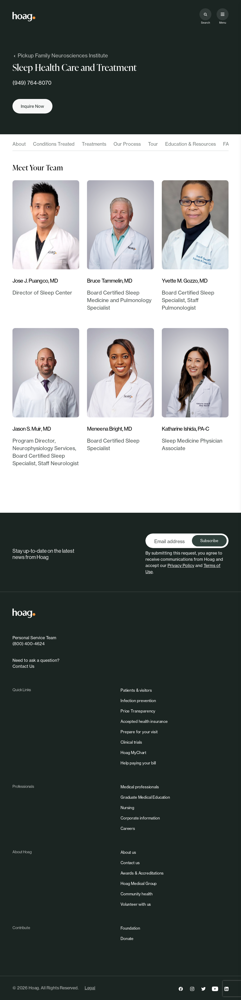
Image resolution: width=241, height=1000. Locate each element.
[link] (23, 16)
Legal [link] (90, 987)
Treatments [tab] (94, 144)
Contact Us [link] (23, 666)
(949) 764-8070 (31, 82)
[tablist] (120, 146)
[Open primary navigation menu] (223, 14)
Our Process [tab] (127, 144)
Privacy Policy (181, 565)
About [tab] (19, 144)
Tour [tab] (153, 144)
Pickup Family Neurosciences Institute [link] (60, 55)
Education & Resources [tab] (190, 144)
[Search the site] (205, 14)
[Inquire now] (32, 106)
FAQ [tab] (228, 144)
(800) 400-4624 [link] (28, 643)
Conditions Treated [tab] (54, 144)
